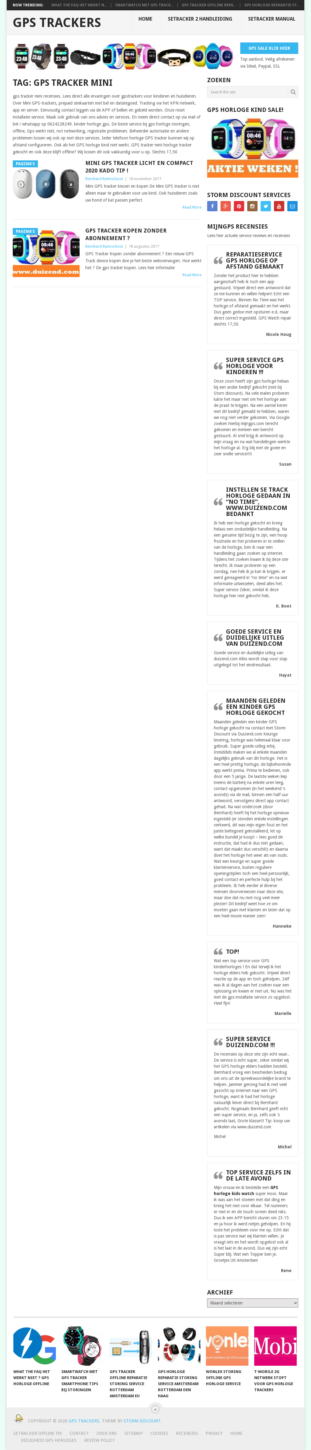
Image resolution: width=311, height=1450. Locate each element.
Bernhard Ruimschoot (104, 178)
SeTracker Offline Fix (37, 1433)
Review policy (99, 1440)
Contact (79, 1433)
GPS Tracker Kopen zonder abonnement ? (125, 234)
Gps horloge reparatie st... (271, 5)
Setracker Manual (271, 19)
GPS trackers (57, 22)
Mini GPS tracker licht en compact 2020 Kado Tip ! (139, 167)
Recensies (187, 1433)
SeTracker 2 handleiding (200, 19)
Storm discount (142, 1420)
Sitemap (134, 1433)
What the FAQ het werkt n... (79, 5)
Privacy (214, 1433)
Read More (192, 207)
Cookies (159, 1433)
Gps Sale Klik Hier (269, 48)
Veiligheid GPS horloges (49, 1440)
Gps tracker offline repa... (209, 5)
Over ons (107, 1433)
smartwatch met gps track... (144, 5)
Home (145, 19)
